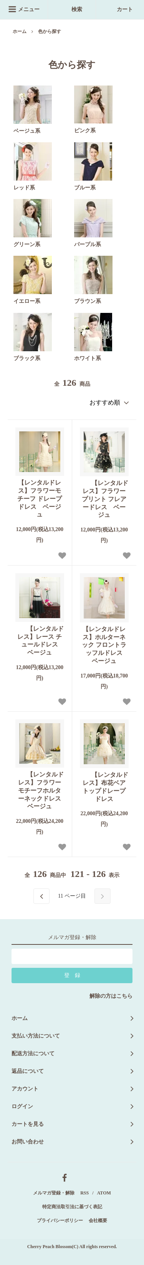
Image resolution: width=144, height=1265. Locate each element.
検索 (71, 9)
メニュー (24, 9)
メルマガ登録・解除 (53, 1193)
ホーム (19, 31)
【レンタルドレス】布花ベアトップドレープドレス (104, 787)
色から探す (49, 31)
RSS (84, 1193)
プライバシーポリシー (60, 1220)
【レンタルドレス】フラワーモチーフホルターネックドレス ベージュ (39, 790)
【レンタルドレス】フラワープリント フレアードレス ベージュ (104, 499)
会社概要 (98, 1220)
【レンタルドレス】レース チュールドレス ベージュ (39, 640)
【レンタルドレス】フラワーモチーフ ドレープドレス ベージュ (39, 498)
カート (120, 9)
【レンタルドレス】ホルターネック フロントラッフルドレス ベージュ (105, 645)
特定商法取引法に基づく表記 (72, 1206)
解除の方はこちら (110, 996)
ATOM (104, 1193)
